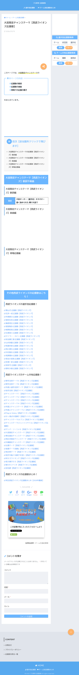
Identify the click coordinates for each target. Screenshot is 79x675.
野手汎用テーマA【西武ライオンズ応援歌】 (22, 380)
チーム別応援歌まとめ (46, 8)
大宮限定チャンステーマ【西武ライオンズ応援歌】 (25, 432)
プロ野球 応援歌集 (39, 2)
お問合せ (8, 644)
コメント (7, 569)
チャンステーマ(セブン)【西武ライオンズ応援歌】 (25, 419)
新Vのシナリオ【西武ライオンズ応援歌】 (21, 464)
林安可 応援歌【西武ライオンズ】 (18, 365)
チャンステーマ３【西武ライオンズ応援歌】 (22, 400)
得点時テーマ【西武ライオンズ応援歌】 (21, 451)
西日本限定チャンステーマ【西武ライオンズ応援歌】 (26, 438)
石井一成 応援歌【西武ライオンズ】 (19, 313)
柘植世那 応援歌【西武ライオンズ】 (19, 346)
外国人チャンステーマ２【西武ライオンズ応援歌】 (25, 409)
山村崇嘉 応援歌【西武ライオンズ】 (19, 342)
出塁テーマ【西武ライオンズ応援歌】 (20, 445)
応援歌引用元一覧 (11, 653)
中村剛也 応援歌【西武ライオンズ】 (19, 352)
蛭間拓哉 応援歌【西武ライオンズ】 (19, 329)
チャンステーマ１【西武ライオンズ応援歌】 (22, 393)
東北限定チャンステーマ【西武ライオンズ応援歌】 (25, 435)
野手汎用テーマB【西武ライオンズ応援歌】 (22, 384)
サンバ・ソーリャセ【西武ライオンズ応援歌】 (23, 429)
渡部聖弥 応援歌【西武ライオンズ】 (19, 326)
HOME (39, 664)
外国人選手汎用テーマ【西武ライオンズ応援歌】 (24, 387)
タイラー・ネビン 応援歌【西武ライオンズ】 (23, 336)
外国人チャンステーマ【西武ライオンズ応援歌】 (24, 406)
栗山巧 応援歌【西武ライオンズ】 (18, 310)
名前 (6, 586)
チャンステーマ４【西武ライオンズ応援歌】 (22, 403)
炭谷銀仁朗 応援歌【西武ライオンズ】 (20, 339)
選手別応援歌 (29, 8)
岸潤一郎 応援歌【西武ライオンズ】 (19, 362)
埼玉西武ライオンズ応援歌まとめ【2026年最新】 (24, 480)
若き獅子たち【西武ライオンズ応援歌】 (21, 461)
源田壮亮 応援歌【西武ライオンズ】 (19, 320)
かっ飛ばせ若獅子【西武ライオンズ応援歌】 (22, 416)
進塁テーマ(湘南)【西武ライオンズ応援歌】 (22, 448)
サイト (6, 606)
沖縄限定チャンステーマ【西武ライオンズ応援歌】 (25, 441)
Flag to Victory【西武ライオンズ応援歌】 (21, 413)
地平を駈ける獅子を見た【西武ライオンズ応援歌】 (25, 454)
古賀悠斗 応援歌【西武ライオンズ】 (19, 333)
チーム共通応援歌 (41, 542)
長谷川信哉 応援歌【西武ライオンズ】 (20, 358)
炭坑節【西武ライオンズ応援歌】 (18, 467)
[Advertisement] (26, 50)
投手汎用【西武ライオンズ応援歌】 (19, 390)
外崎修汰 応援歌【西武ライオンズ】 (19, 317)
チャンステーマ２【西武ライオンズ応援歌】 (22, 396)
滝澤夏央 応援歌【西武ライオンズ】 (19, 355)
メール (7, 596)
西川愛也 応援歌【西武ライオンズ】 (19, 349)
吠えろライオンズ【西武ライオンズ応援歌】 (22, 458)
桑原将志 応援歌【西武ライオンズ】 (19, 323)
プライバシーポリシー (13, 649)
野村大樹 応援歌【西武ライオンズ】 (19, 368)
